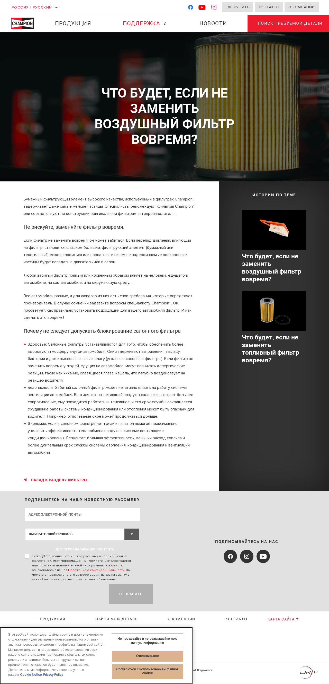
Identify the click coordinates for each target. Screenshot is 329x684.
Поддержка (141, 23)
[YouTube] (202, 8)
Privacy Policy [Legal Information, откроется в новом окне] (53, 675)
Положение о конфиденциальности (96, 570)
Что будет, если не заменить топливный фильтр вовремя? (270, 349)
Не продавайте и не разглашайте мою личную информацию (147, 641)
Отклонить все (147, 656)
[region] (96, 655)
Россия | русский (32, 7)
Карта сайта (283, 619)
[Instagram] (214, 8)
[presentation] (64, 594)
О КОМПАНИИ (181, 619)
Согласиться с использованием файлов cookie (147, 671)
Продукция (73, 23)
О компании (301, 7)
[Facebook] (190, 8)
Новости (213, 23)
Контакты (269, 7)
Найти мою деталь (116, 619)
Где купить (237, 7)
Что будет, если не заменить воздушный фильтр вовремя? (271, 267)
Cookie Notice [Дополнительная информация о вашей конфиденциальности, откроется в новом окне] (31, 675)
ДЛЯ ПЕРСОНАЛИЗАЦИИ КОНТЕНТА (85, 549)
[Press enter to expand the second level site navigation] (164, 23)
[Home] (24, 23)
